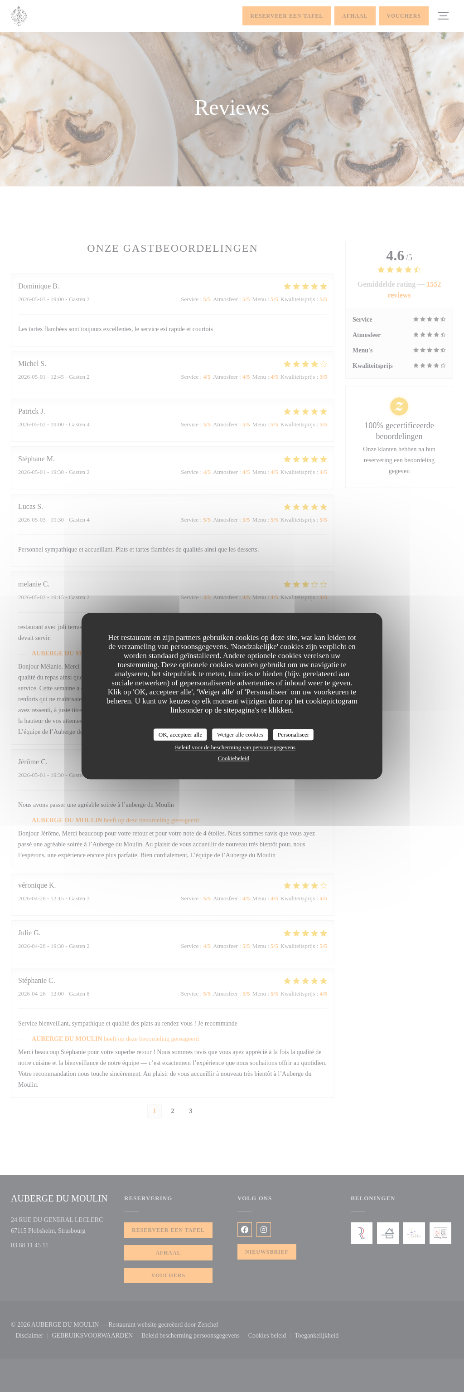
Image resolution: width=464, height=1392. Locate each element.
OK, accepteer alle (180, 734)
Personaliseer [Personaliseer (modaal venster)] (293, 734)
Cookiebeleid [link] (233, 758)
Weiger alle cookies (240, 734)
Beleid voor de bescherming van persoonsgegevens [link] (235, 747)
